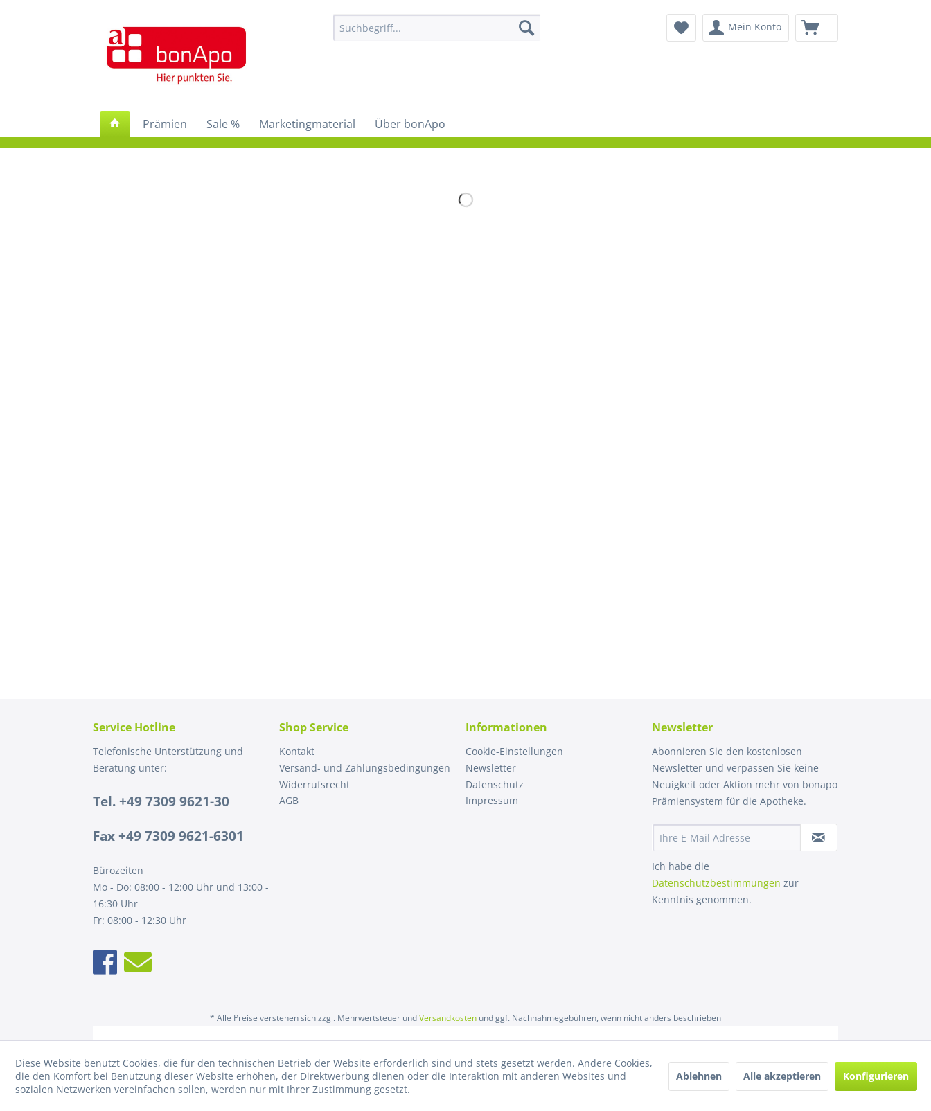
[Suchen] (526, 28)
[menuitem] (436, 28)
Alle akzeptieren (782, 1076)
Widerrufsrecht (314, 784)
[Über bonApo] (410, 124)
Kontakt (296, 751)
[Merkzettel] (681, 28)
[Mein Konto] (745, 28)
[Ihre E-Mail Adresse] (726, 837)
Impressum (492, 800)
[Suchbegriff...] (436, 28)
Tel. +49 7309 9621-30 (161, 801)
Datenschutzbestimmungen (716, 882)
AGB (289, 800)
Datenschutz (495, 784)
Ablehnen (699, 1076)
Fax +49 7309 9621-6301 (168, 836)
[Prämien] (165, 124)
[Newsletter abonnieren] (818, 837)
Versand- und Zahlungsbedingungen (364, 767)
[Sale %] (223, 124)
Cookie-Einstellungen (514, 751)
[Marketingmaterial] (307, 124)
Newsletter (491, 767)
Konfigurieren (876, 1076)
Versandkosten (448, 1018)
